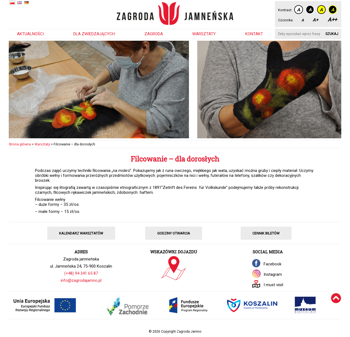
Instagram (273, 274)
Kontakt (254, 33)
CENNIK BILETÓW (265, 233)
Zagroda (153, 33)
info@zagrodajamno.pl (81, 280)
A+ (315, 19)
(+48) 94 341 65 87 (81, 273)
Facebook (272, 264)
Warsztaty (204, 33)
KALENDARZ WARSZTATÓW (81, 233)
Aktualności (30, 33)
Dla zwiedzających (94, 33)
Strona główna (20, 144)
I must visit (273, 284)
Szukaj (331, 34)
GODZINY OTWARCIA (173, 233)
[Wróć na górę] (336, 305)
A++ (332, 19)
